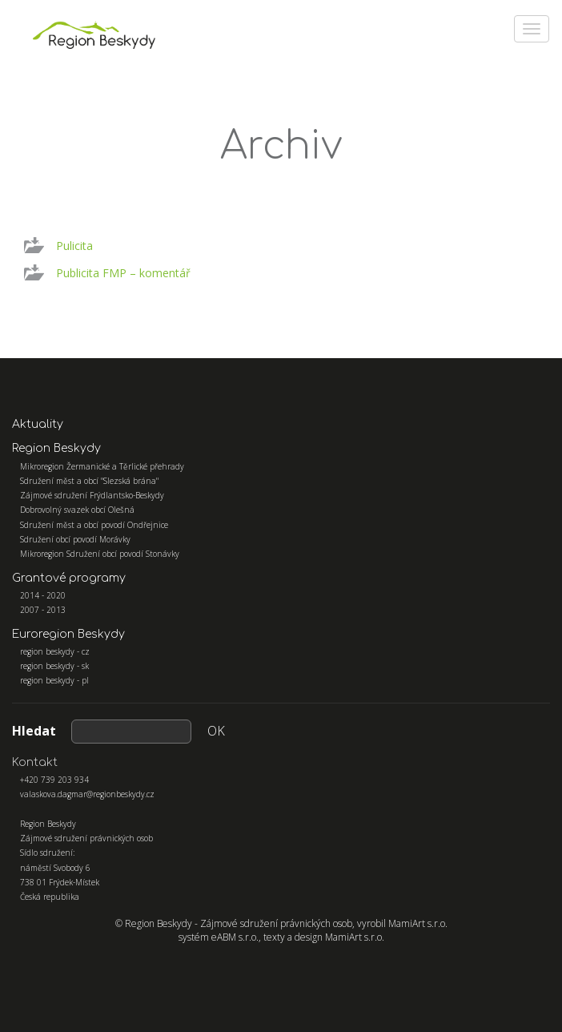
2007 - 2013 (43, 609)
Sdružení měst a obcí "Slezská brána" (89, 480)
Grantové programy (69, 578)
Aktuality (37, 424)
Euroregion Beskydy (68, 634)
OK (216, 731)
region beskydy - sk (54, 665)
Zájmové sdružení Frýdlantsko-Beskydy (92, 495)
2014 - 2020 (43, 595)
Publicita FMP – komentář (123, 272)
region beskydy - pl (54, 680)
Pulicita (74, 245)
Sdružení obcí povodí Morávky (75, 539)
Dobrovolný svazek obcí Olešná (77, 509)
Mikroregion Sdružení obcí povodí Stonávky (99, 553)
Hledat (34, 731)
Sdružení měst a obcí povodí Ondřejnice (94, 524)
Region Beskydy (56, 448)
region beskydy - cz (55, 651)
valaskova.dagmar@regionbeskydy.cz (87, 794)
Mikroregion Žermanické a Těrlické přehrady (102, 466)
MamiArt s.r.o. (418, 923)
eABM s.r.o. (235, 937)
